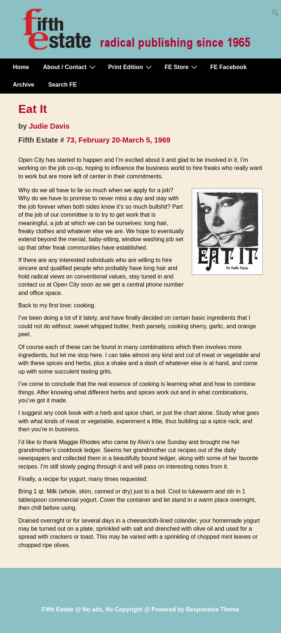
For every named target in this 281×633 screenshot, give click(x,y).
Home (21, 67)
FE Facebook (228, 67)
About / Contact (70, 67)
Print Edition (131, 67)
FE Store (182, 67)
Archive (23, 85)
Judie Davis (49, 126)
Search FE (62, 85)
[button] (275, 14)
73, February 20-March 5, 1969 (118, 140)
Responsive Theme (212, 609)
